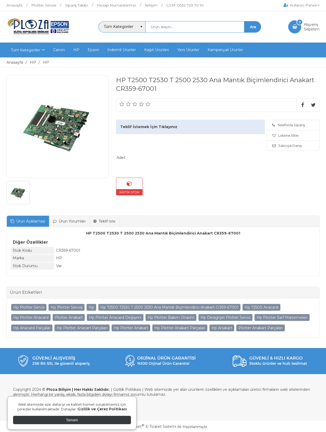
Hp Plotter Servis (28, 307)
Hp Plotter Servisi (66, 307)
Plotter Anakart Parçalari (260, 328)
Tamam (72, 420)
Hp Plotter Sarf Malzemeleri (282, 317)
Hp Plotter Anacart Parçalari (82, 328)
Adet (121, 157)
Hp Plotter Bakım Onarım (171, 317)
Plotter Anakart (69, 317)
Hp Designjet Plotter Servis (225, 317)
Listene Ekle (285, 135)
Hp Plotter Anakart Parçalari (179, 328)
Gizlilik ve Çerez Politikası (102, 409)
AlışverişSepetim (311, 27)
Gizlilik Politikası (127, 389)
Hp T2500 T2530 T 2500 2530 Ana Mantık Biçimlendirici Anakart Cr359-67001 (169, 307)
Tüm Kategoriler (25, 50)
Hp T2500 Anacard (261, 307)
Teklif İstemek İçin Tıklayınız (148, 126)
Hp (91, 307)
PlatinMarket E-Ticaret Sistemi (147, 426)
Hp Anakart (222, 328)
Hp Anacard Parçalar (31, 328)
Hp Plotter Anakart (131, 328)
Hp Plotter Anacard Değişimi (115, 317)
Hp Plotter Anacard (31, 317)
